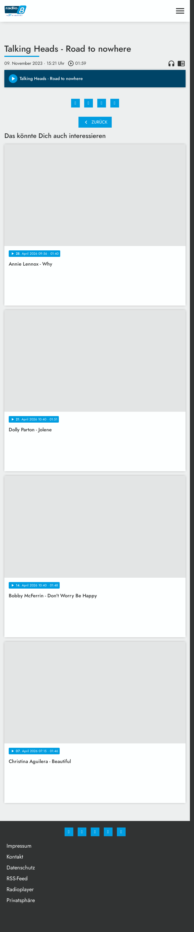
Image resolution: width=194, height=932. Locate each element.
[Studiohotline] (108, 832)
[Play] (13, 78)
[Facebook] (69, 832)
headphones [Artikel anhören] (171, 63)
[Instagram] (82, 832)
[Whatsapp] (95, 832)
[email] (121, 832)
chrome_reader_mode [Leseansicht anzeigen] (181, 63)
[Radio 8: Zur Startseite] (49, 10)
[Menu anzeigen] (180, 10)
